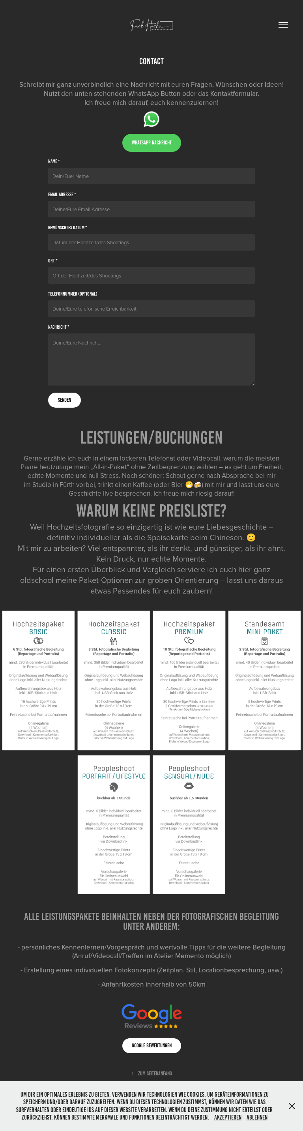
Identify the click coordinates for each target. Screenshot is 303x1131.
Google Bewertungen (152, 1046)
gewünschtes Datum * (67, 227)
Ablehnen (257, 1117)
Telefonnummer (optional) (72, 294)
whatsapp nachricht (152, 143)
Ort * (53, 261)
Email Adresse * (62, 194)
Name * (54, 161)
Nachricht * (58, 327)
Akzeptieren (227, 1117)
